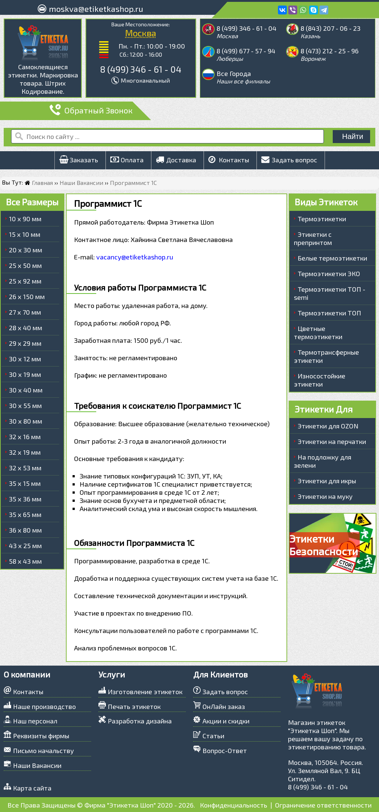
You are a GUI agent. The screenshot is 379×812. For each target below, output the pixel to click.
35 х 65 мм (25, 514)
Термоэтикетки (322, 219)
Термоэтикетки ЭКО (329, 273)
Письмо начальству (43, 750)
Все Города (234, 73)
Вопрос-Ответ (224, 750)
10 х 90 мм (25, 219)
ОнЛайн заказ (223, 706)
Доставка (176, 160)
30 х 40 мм (26, 390)
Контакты (228, 160)
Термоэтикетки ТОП (329, 313)
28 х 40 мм (25, 328)
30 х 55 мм (25, 405)
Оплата (127, 160)
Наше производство (44, 706)
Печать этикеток (134, 706)
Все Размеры (32, 201)
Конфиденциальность (233, 805)
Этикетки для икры (327, 481)
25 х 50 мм (25, 265)
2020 (165, 805)
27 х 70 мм (25, 312)
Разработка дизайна (140, 721)
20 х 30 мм (25, 250)
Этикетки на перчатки (332, 441)
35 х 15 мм (25, 483)
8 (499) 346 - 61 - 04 (140, 69)
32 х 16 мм (25, 436)
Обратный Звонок (91, 110)
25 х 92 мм (25, 281)
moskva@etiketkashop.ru (96, 8)
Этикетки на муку (325, 496)
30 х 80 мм (25, 421)
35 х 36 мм (25, 499)
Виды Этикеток (326, 201)
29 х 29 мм (25, 343)
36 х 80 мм (25, 530)
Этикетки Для (324, 409)
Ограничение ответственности (323, 805)
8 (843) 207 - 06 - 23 (330, 28)
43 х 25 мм (25, 545)
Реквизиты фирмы (41, 736)
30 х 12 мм (25, 359)
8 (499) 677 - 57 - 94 (246, 51)
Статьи (213, 736)
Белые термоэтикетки (332, 258)
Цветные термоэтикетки (318, 332)
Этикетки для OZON (328, 426)
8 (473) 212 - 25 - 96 (330, 51)
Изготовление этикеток (145, 691)
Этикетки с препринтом (313, 238)
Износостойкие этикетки (319, 380)
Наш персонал (35, 721)
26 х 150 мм (27, 296)
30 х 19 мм (25, 374)
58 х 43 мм (25, 561)
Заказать (78, 160)
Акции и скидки (225, 721)
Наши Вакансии (37, 765)
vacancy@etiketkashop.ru (135, 257)
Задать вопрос (289, 160)
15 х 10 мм (24, 234)
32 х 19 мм (25, 452)
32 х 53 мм (25, 468)
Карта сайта (32, 788)
